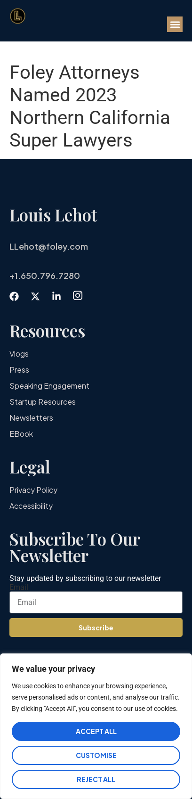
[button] (175, 24)
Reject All (96, 779)
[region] (96, 726)
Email (18, 587)
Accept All (96, 731)
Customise (96, 755)
